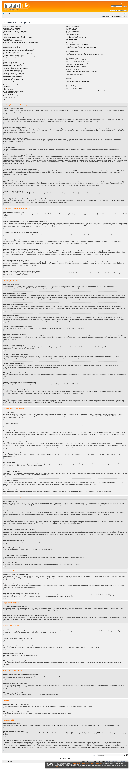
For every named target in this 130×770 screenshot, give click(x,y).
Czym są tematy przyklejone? (10, 95)
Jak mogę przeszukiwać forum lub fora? (76, 59)
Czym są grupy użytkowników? (73, 31)
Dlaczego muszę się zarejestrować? (12, 29)
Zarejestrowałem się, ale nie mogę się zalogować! (15, 36)
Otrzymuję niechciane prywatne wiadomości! (77, 46)
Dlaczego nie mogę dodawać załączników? (13, 73)
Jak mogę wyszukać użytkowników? (75, 64)
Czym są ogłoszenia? (8, 94)
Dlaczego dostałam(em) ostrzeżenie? (12, 74)
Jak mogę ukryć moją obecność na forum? (13, 32)
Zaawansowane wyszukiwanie (119, 8)
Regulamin (106, 16)
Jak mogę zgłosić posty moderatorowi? (12, 76)
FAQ (112, 16)
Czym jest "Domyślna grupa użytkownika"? (76, 37)
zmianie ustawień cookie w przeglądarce (92, 763)
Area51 (101, 733)
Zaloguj (125, 16)
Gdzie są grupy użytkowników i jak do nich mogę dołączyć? (81, 32)
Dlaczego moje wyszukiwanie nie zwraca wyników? (79, 61)
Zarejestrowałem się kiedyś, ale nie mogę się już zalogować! (18, 37)
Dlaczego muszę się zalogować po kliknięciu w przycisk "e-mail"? (19, 57)
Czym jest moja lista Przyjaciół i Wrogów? (76, 53)
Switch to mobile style (65, 758)
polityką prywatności (60, 766)
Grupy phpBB (55, 725)
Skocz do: (94, 755)
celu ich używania (77, 763)
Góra (6, 113)
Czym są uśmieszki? (8, 89)
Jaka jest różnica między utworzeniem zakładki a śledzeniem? (81, 71)
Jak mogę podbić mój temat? (10, 81)
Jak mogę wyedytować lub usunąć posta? (13, 64)
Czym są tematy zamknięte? (10, 97)
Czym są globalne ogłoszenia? (10, 92)
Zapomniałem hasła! (8, 34)
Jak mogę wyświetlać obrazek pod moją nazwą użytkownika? (18, 53)
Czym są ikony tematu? (9, 99)
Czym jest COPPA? (8, 39)
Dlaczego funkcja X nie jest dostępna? (75, 88)
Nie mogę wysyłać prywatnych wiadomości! (77, 44)
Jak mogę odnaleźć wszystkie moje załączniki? (77, 80)
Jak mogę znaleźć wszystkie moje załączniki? (77, 81)
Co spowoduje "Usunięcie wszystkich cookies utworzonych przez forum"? (21, 42)
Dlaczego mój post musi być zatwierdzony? (13, 79)
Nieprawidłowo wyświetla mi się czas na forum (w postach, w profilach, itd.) (21, 49)
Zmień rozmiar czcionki (125, 13)
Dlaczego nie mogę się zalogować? (12, 28)
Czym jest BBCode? (8, 86)
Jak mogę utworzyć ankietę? (10, 67)
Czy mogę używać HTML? (9, 88)
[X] (79, 766)
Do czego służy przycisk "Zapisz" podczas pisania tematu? (17, 78)
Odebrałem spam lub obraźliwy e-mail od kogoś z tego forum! (81, 47)
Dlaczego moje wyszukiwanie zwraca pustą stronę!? (79, 63)
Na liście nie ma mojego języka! (11, 52)
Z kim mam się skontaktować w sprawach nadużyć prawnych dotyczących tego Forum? (87, 90)
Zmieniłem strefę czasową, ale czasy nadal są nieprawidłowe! (18, 50)
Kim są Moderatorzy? (71, 29)
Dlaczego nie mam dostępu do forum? (12, 71)
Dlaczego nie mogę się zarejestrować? (12, 40)
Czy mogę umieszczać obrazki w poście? (13, 91)
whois (50, 744)
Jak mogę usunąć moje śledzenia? (74, 74)
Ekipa (83, 761)
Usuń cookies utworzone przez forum (95, 761)
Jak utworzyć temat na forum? (10, 62)
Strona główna (8, 13)
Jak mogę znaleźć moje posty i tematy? (76, 66)
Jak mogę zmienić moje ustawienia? (12, 47)
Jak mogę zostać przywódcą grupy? (75, 34)
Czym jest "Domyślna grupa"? (73, 36)
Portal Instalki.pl (123, 3)
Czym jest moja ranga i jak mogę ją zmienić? (14, 55)
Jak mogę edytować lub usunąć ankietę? (13, 70)
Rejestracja (118, 16)
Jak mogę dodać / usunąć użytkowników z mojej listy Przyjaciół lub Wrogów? (85, 54)
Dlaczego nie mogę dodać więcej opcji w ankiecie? (15, 68)
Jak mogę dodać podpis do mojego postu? (13, 65)
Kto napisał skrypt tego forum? (73, 86)
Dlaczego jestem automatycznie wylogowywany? (15, 31)
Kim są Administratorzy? (72, 28)
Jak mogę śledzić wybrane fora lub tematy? (77, 73)
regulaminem (71, 766)
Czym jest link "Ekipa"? (72, 39)
